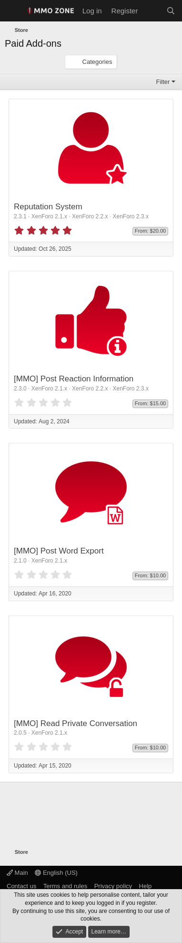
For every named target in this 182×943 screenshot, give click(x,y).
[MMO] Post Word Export (59, 550)
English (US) (56, 872)
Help (145, 886)
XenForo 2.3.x (131, 216)
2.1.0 (20, 560)
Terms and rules (65, 886)
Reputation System (48, 206)
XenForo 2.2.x (90, 216)
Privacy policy (113, 886)
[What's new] (151, 11)
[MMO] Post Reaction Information (73, 378)
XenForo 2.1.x (49, 216)
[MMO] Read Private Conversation (75, 723)
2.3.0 (20, 388)
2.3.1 (20, 216)
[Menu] (13, 10)
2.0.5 (20, 732)
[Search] (171, 11)
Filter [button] (163, 81)
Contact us (21, 886)
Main (17, 872)
